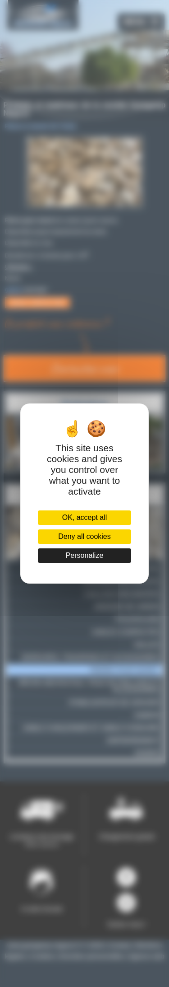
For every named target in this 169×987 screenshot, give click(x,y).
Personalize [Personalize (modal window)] (85, 555)
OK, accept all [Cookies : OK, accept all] (84, 517)
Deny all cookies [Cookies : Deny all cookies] (84, 536)
